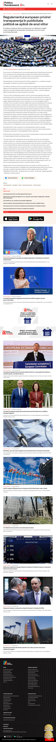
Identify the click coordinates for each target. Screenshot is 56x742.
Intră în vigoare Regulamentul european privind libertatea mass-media (28, 475)
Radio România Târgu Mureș (33, 680)
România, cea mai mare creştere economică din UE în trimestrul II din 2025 (28, 437)
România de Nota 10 (6, 706)
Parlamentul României (32, 700)
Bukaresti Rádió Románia (32, 683)
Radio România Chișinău (7, 678)
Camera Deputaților (31, 703)
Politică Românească (7, 700)
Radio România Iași (31, 677)
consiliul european (37, 185)
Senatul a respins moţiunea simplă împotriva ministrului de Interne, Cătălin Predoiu (28, 203)
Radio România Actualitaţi (8, 669)
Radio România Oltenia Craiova (33, 675)
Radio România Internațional (8, 675)
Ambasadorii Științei (7, 708)
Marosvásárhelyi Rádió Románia (34, 686)
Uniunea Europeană (16, 13)
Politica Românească (7, 13)
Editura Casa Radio (6, 697)
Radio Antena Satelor (7, 671)
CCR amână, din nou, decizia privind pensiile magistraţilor (28, 200)
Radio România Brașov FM (32, 669)
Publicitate (6, 724)
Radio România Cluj (31, 672)
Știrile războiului (6, 702)
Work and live (5, 709)
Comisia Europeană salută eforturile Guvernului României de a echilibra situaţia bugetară (28, 399)
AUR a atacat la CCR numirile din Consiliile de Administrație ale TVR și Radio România (28, 206)
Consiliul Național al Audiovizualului (34, 705)
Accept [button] (49, 739)
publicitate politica (7, 185)
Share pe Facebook (12, 177)
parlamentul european (27, 185)
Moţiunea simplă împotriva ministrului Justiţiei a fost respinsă (28, 208)
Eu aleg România (6, 705)
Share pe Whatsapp (29, 177)
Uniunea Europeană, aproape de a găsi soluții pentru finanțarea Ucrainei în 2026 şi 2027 (28, 245)
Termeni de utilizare (8, 728)
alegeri (20, 185)
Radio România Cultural (7, 672)
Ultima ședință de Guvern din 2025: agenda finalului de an (28, 194)
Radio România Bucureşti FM (33, 671)
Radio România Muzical (7, 674)
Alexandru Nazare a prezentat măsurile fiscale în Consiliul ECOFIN (28, 594)
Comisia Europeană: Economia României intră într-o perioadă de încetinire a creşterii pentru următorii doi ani (28, 359)
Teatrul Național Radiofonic (8, 680)
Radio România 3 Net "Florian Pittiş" (9, 677)
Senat (29, 702)
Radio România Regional (7, 703)
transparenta (15, 185)
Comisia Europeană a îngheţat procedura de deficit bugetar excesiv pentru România (28, 286)
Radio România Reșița (32, 678)
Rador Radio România (7, 714)
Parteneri (5, 726)
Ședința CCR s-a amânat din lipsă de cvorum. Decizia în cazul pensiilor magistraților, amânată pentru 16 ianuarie (28, 197)
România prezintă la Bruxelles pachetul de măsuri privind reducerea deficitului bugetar (28, 634)
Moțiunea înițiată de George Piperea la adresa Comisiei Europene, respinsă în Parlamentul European (28, 553)
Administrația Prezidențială (33, 697)
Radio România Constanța (32, 674)
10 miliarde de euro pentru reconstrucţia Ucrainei (28, 513)
